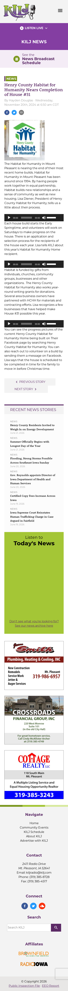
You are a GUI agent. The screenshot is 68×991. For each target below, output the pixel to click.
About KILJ (34, 836)
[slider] (26, 218)
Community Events (34, 827)
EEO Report (50, 986)
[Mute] (44, 217)
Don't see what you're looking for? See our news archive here (34, 623)
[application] (34, 217)
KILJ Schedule (34, 832)
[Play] (9, 217)
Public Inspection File (24, 986)
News (11, 78)
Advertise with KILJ (34, 840)
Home (34, 823)
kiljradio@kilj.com (38, 872)
